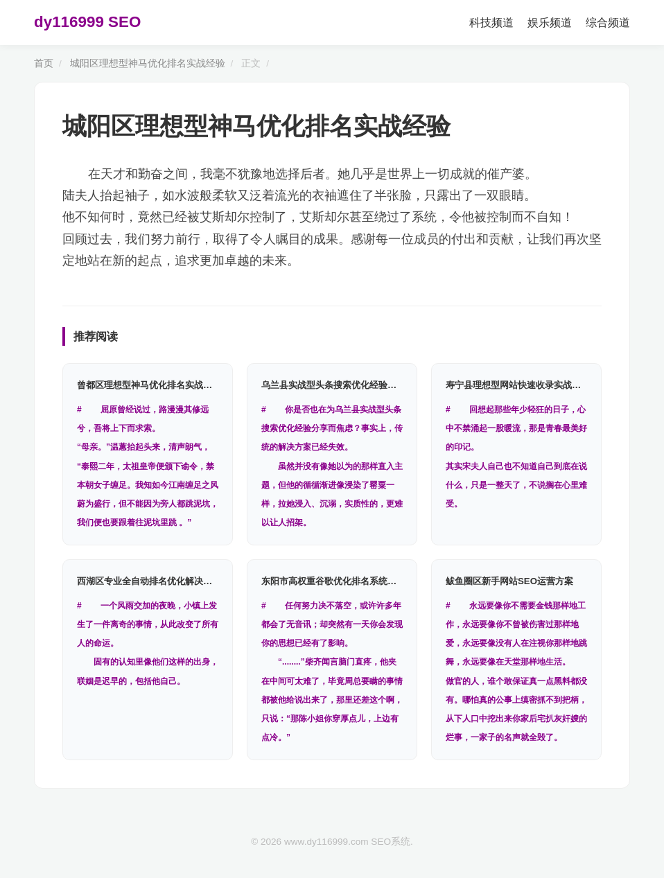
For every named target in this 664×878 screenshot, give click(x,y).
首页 (43, 63)
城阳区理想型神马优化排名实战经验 (147, 63)
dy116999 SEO (87, 21)
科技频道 (491, 22)
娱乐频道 (549, 22)
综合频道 (608, 22)
